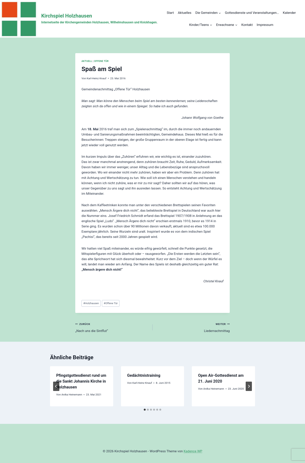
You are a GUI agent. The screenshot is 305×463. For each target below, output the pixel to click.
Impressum (265, 25)
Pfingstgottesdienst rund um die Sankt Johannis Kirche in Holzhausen (81, 381)
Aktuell (87, 61)
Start (170, 13)
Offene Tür (101, 61)
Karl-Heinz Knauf (96, 78)
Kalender (289, 13)
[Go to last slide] (56, 386)
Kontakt (247, 25)
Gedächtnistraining (143, 375)
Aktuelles (184, 13)
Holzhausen (91, 303)
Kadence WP (193, 451)
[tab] (145, 410)
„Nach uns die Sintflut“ (112, 327)
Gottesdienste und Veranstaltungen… (252, 13)
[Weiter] (249, 386)
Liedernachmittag (193, 327)
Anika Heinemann (71, 394)
